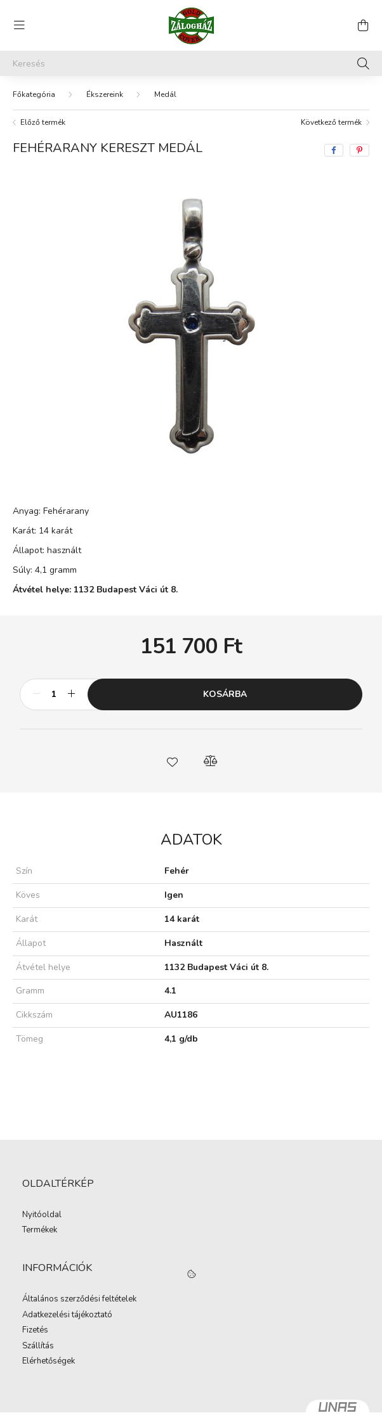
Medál (165, 94)
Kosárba (225, 694)
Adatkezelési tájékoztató (67, 1315)
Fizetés (35, 1331)
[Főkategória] (34, 94)
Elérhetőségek (48, 1362)
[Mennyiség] (54, 694)
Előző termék (42, 122)
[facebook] (333, 150)
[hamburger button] (19, 25)
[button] (172, 761)
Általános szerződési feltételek (79, 1299)
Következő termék (331, 122)
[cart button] (363, 25)
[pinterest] (359, 150)
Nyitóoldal (42, 1215)
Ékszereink (104, 94)
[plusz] (71, 694)
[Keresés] (191, 63)
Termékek (39, 1230)
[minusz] (36, 694)
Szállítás (38, 1346)
